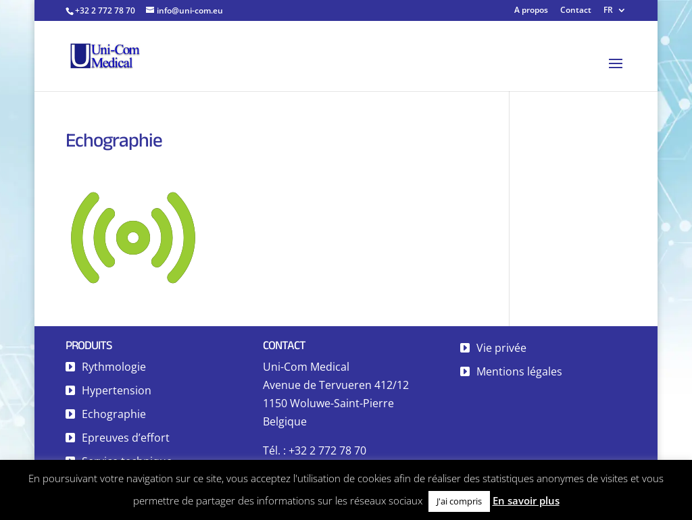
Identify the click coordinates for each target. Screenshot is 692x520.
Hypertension (116, 390)
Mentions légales (519, 371)
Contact (575, 11)
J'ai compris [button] (459, 501)
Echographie (114, 414)
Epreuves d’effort (126, 437)
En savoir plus (526, 500)
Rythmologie (114, 366)
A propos (531, 11)
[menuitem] (614, 13)
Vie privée (501, 347)
